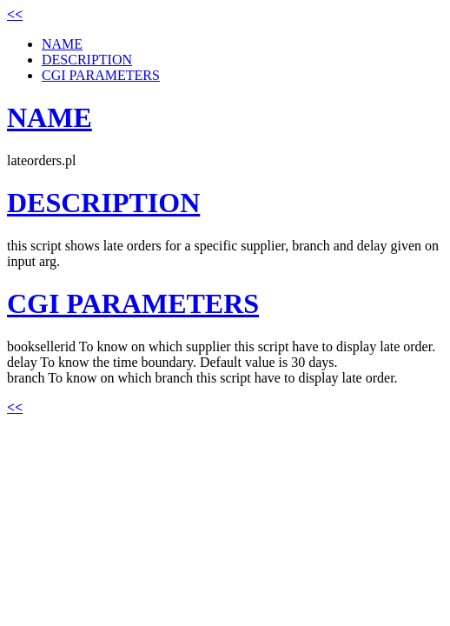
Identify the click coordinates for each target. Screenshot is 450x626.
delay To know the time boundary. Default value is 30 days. (172, 362)
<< (15, 14)
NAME (62, 44)
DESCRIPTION (87, 59)
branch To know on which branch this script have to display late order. (202, 377)
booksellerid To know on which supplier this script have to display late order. (221, 346)
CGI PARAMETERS (101, 75)
